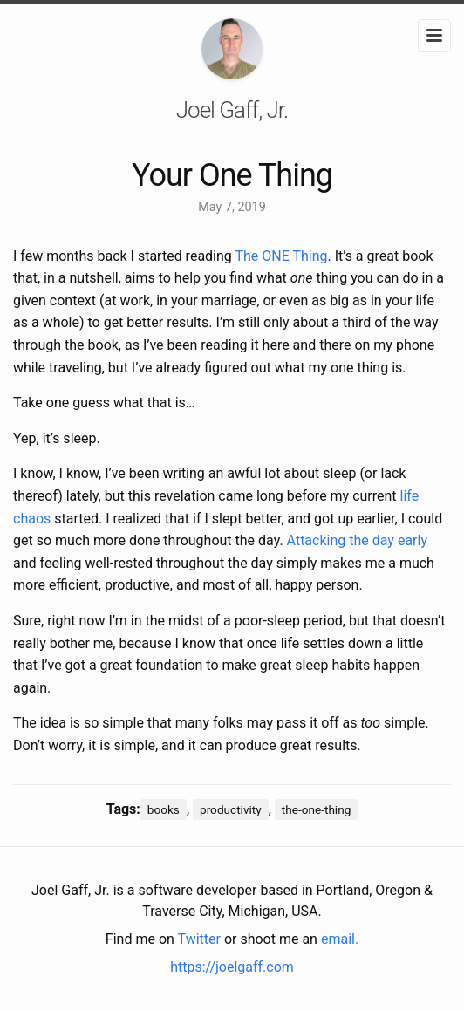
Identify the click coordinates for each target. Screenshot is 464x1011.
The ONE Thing (281, 256)
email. (339, 939)
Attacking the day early (357, 540)
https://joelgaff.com (232, 967)
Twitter (199, 939)
